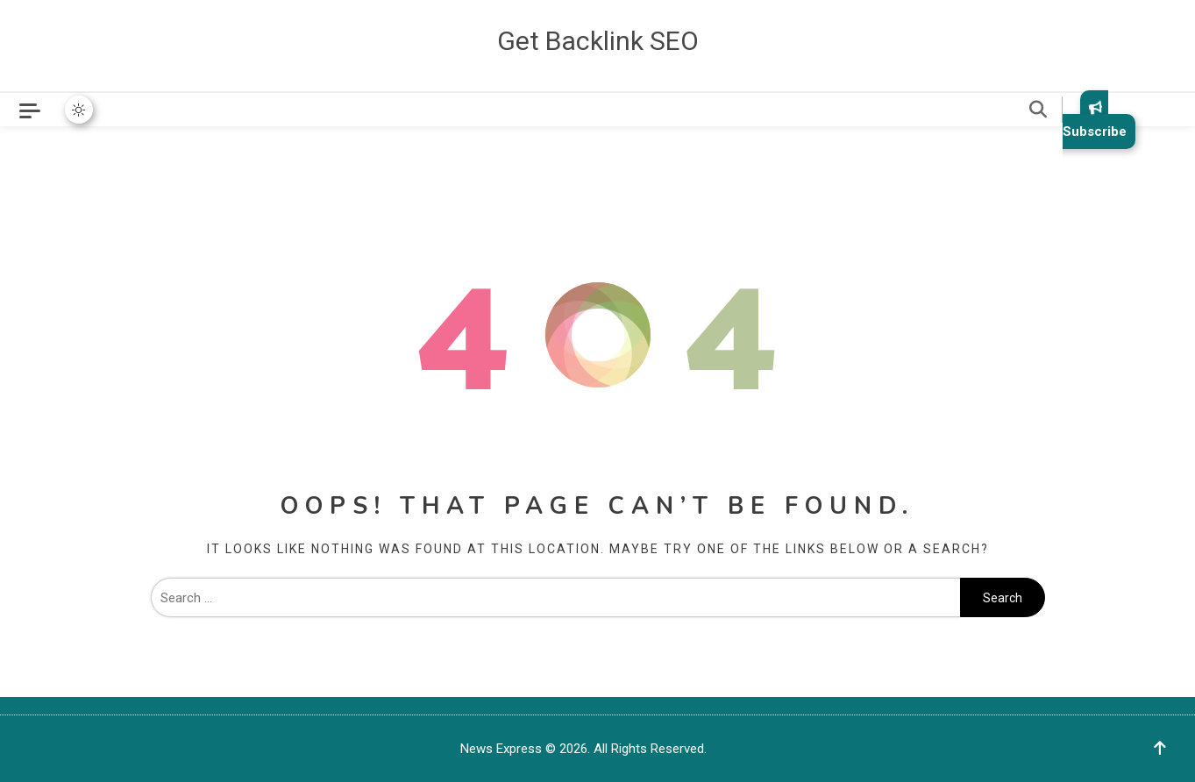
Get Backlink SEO (598, 40)
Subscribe (1095, 119)
